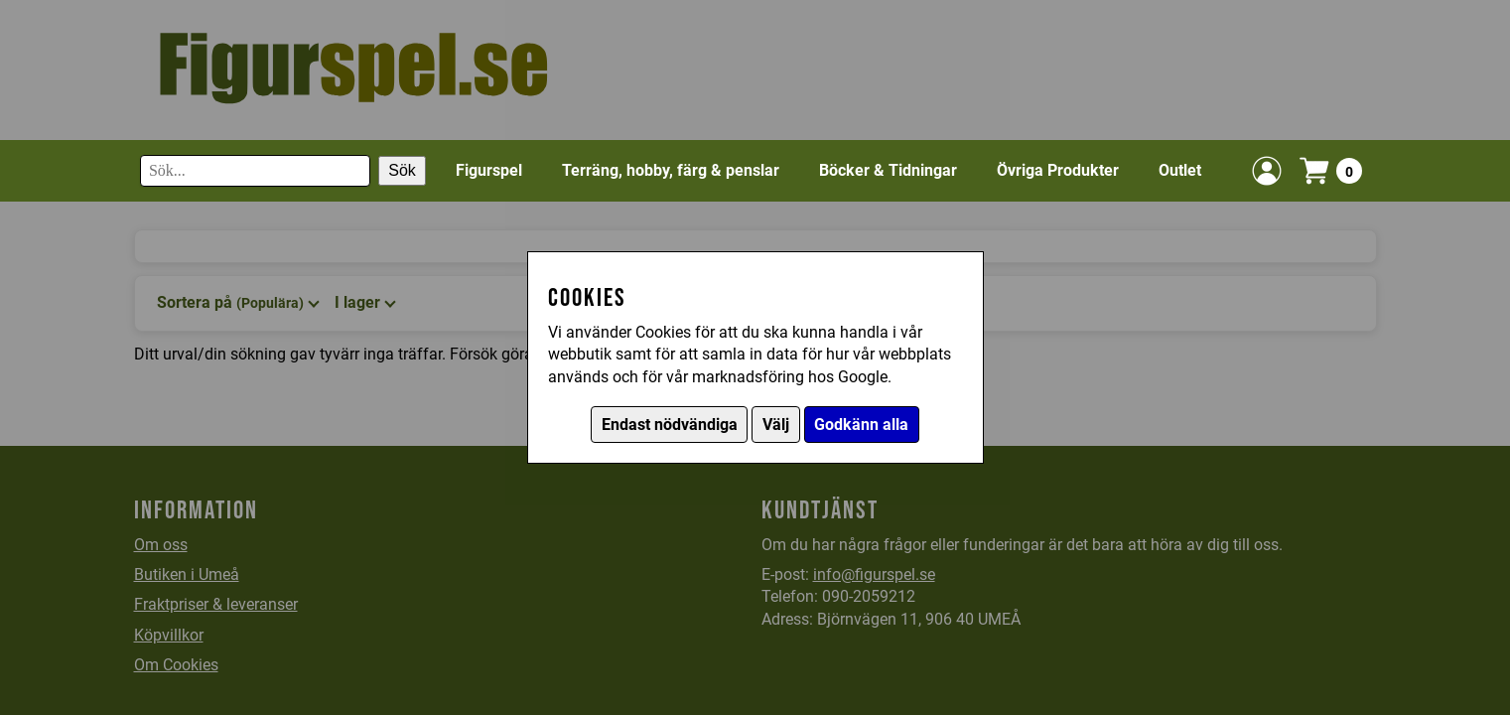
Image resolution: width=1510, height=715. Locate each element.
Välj (775, 424)
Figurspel (489, 170)
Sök (402, 170)
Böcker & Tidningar (888, 170)
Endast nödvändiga (670, 424)
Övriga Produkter (1058, 170)
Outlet (1180, 170)
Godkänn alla (861, 424)
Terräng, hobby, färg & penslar (670, 170)
